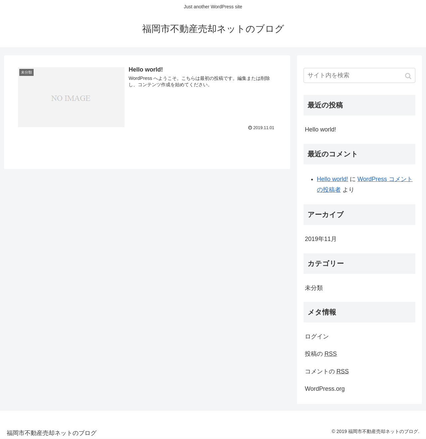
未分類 (314, 288)
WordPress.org (325, 388)
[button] (408, 76)
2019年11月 (321, 239)
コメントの (327, 371)
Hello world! (320, 129)
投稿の (321, 353)
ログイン (317, 336)
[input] (359, 75)
